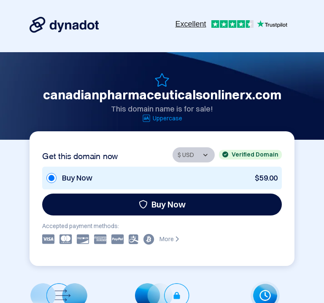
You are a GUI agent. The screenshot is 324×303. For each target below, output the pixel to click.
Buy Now (162, 204)
